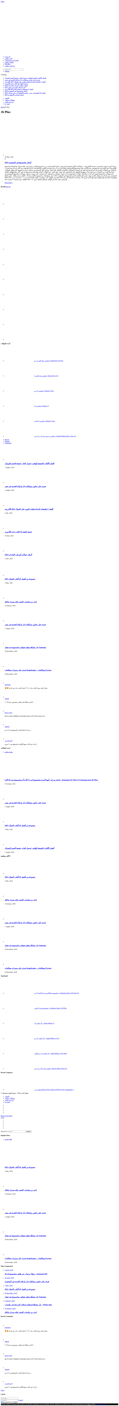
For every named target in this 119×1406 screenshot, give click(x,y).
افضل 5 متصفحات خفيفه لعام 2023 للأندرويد (19, 89)
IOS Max (7, 64)
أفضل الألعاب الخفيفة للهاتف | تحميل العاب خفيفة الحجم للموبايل (25, 78)
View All (8, 186)
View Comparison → (67, 1089)
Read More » (9, 183)
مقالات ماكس (9, 62)
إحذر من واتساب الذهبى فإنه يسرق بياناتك (21, 602)
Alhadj (7, 699)
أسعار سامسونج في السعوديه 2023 (16, 91)
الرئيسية (7, 57)
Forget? (20, 1400)
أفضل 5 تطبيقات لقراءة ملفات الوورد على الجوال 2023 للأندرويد (25, 82)
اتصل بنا (7, 104)
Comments (8, 443)
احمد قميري (8, 741)
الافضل (7, 98)
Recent (7, 439)
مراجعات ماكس (10, 66)
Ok (97, 1404)
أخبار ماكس (8, 58)
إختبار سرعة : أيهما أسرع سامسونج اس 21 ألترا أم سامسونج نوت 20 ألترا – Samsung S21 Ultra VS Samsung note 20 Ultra (51, 780)
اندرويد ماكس (9, 102)
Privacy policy (102, 1404)
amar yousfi (8, 713)
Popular (7, 441)
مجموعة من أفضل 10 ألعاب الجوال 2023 (20, 579)
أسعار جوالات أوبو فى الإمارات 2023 (16, 85)
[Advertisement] (59, 34)
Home (3, 107)
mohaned (7, 685)
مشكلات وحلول (10, 100)
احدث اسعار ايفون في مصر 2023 (15, 87)
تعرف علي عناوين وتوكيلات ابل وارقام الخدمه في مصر (22, 80)
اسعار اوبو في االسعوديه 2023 (14, 95)
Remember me (7, 1402)
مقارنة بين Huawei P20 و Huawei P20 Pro (47, 1089)
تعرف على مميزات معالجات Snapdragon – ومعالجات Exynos (28, 670)
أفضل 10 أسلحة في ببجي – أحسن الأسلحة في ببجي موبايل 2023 (25, 93)
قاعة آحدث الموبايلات (11, 60)
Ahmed (7, 726)
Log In (15, 1402)
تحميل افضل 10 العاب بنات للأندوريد (16, 83)
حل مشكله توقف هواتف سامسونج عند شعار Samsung (25, 647)
